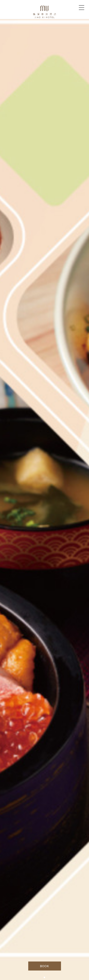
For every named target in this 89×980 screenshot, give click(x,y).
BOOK (44, 966)
